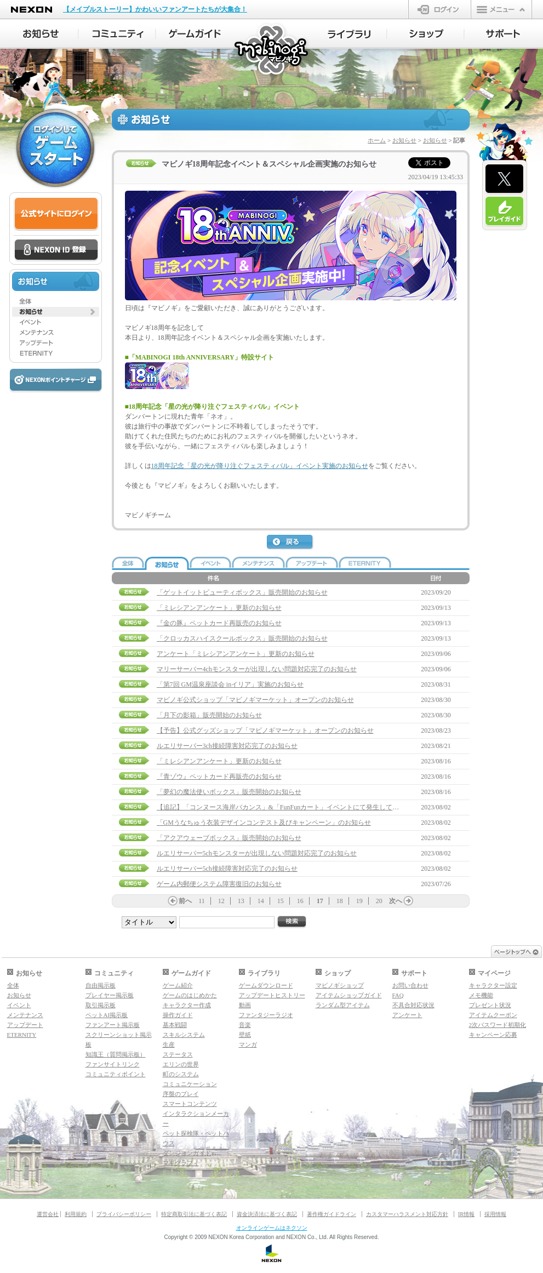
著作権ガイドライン (331, 1214)
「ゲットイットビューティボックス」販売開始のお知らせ (242, 592)
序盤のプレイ (181, 1094)
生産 (169, 1044)
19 (359, 901)
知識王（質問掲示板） (115, 1054)
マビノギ (272, 50)
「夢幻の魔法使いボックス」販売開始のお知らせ (229, 792)
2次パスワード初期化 (498, 1024)
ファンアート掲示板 (112, 1024)
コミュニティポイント (115, 1074)
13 (241, 901)
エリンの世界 (181, 1064)
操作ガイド (178, 1015)
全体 (13, 985)
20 (379, 901)
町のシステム (181, 1074)
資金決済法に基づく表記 (267, 1214)
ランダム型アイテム (343, 1005)
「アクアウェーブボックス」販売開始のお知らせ (229, 838)
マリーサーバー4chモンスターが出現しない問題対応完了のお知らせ (257, 669)
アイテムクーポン (493, 1015)
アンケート (407, 1015)
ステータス (178, 1054)
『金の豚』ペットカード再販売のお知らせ (219, 623)
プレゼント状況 (490, 1005)
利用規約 (76, 1214)
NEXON (31, 9)
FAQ (398, 995)
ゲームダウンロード (266, 985)
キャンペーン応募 (493, 1034)
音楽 (245, 1024)
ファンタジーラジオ (266, 1015)
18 (339, 901)
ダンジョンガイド (187, 1153)
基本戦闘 (175, 1024)
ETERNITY (22, 1034)
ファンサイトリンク (112, 1064)
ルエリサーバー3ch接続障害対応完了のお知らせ (227, 746)
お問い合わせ (410, 985)
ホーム (377, 140)
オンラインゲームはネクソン (271, 1228)
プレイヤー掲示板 (109, 995)
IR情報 (466, 1214)
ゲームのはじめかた (190, 995)
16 (300, 901)
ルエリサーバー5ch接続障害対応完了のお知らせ (227, 868)
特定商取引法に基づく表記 (194, 1214)
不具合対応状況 (413, 1005)
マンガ (248, 1044)
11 (201, 901)
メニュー (501, 9)
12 (221, 901)
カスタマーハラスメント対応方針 (407, 1214)
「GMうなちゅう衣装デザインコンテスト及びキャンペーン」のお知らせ (264, 822)
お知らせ (404, 140)
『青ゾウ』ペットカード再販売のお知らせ (219, 776)
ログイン (440, 9)
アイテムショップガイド (349, 995)
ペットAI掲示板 (106, 1015)
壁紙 (245, 1034)
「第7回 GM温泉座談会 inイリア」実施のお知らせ (230, 684)
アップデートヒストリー (272, 995)
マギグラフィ (181, 1163)
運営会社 (48, 1214)
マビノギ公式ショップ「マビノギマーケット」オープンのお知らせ (255, 700)
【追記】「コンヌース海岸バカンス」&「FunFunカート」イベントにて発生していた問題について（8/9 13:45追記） (326, 807)
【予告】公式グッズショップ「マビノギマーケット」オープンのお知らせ (265, 730)
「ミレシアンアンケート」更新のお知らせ (219, 608)
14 (261, 901)
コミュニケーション (190, 1084)
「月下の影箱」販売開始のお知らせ (209, 715)
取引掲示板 (100, 1005)
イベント (19, 1005)
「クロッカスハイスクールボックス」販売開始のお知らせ (242, 638)
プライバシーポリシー (123, 1214)
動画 (245, 1005)
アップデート (25, 1024)
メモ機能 (481, 995)
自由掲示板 (100, 985)
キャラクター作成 (187, 1005)
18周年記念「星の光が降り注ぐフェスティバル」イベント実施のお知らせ (259, 466)
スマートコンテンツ (190, 1103)
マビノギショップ (340, 985)
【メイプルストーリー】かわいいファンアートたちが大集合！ (155, 9)
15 (280, 901)
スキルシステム (184, 1034)
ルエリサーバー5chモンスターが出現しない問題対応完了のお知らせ (257, 853)
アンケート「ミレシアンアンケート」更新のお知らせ (236, 654)
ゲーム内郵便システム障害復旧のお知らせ (219, 884)
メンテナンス (25, 1015)
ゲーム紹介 (178, 985)
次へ (395, 901)
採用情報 (495, 1214)
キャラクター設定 (493, 985)
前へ (185, 901)
